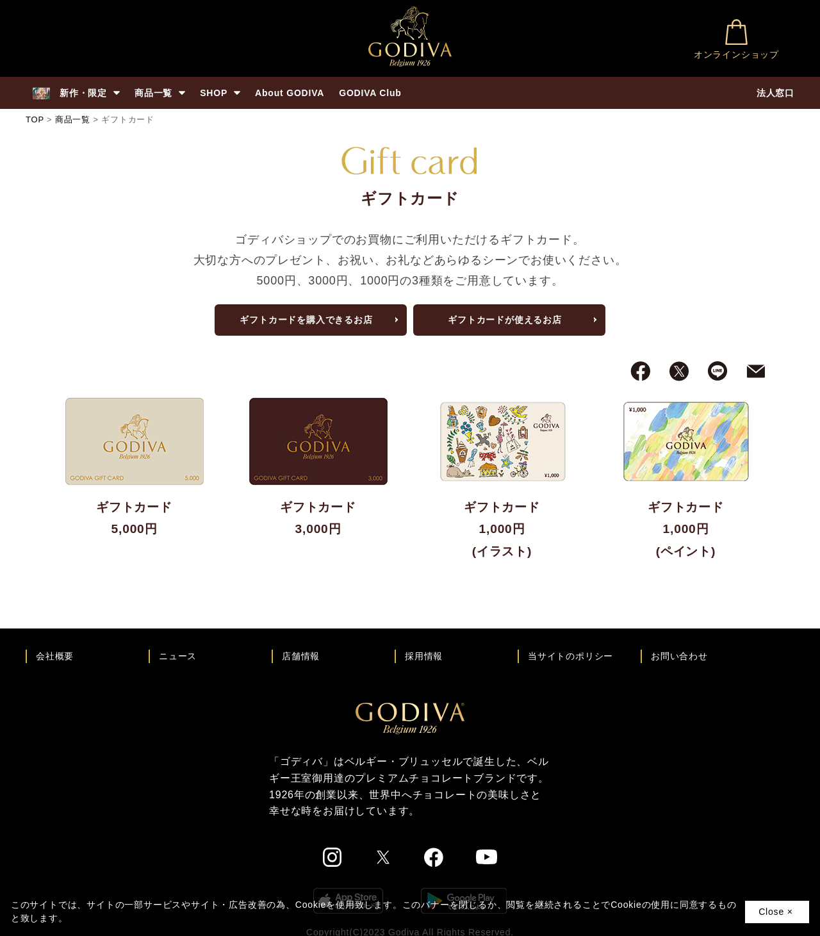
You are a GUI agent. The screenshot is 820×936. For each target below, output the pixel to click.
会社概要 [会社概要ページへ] (55, 656)
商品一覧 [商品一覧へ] (72, 119)
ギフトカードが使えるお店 (505, 320)
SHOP (220, 93)
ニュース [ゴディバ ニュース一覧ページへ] (178, 656)
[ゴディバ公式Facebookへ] (434, 857)
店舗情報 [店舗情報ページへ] (301, 656)
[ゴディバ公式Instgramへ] (332, 857)
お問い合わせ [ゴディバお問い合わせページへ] (679, 656)
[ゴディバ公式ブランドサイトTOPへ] (410, 717)
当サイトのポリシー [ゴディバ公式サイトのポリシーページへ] (570, 656)
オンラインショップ (736, 39)
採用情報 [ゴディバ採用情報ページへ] (424, 656)
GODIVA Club (370, 93)
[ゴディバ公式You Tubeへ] (486, 857)
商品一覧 (160, 93)
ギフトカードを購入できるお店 (306, 320)
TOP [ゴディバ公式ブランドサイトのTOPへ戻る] (35, 119)
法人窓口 (775, 93)
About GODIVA (289, 93)
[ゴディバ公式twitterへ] (383, 857)
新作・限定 (76, 93)
